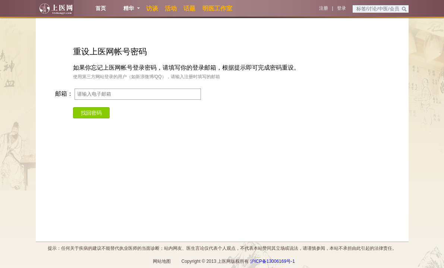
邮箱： (64, 93)
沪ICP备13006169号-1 (272, 261)
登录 (341, 8)
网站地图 (162, 261)
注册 (323, 8)
